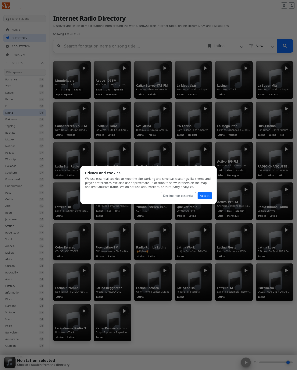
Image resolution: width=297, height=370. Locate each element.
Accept (204, 196)
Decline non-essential (178, 196)
